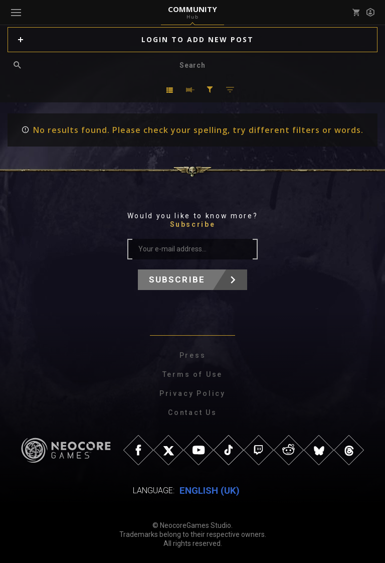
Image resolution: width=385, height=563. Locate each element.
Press (192, 355)
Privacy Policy (192, 393)
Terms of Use (192, 374)
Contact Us (192, 412)
